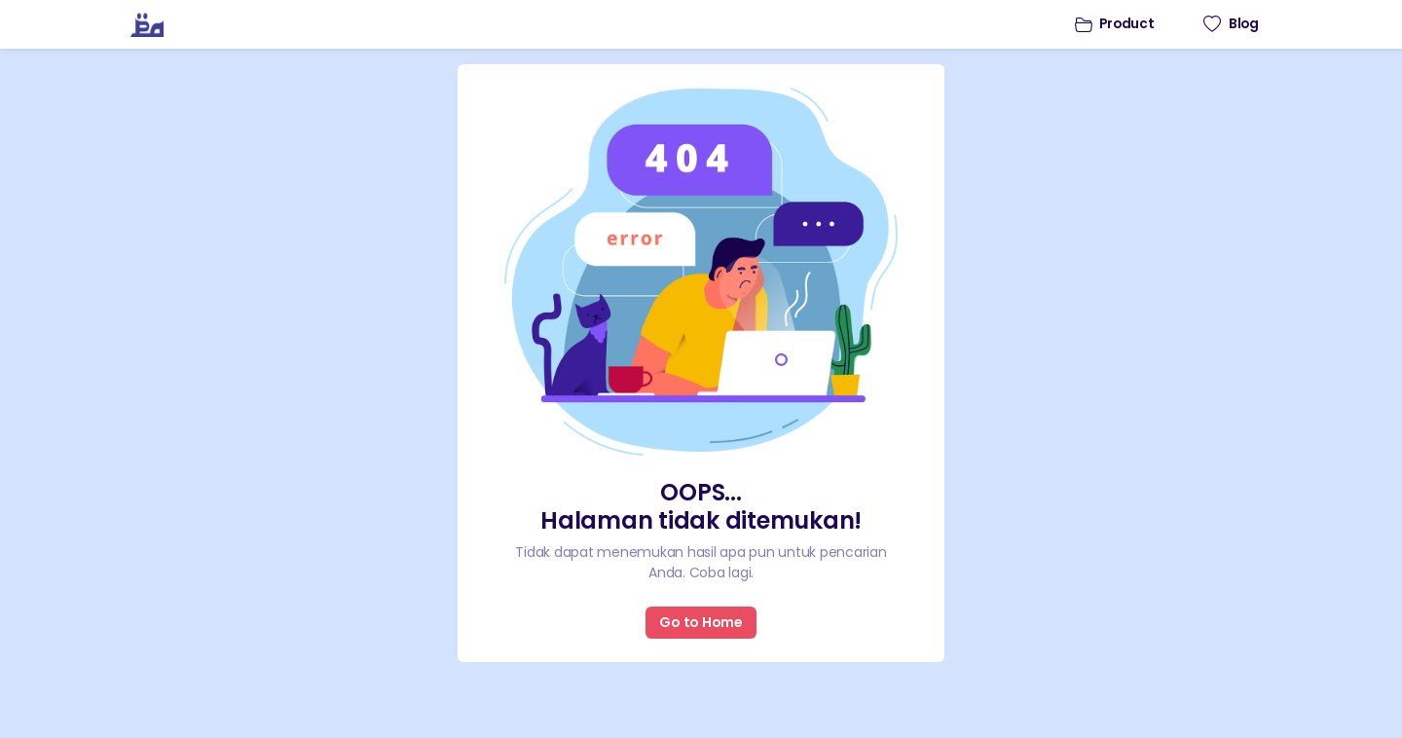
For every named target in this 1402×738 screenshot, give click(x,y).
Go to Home (701, 622)
